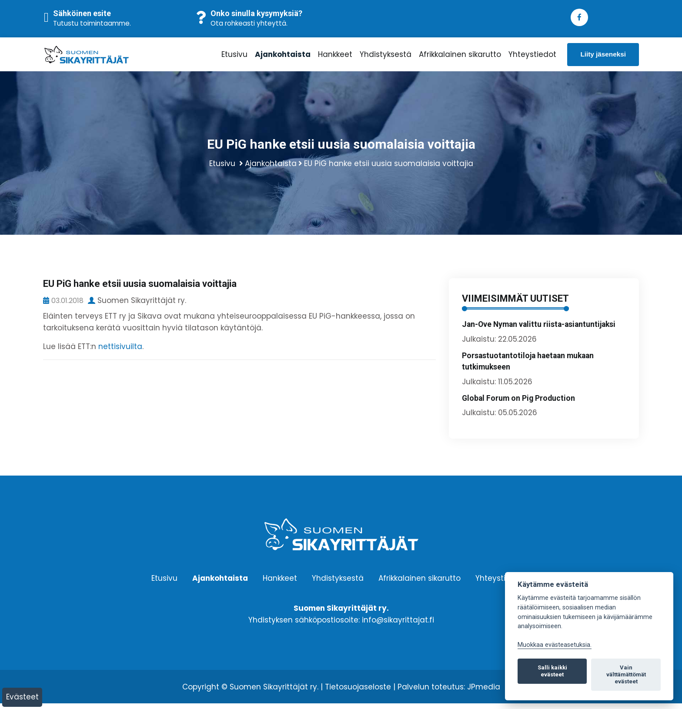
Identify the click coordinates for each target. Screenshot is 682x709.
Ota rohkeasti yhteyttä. (249, 23)
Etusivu (234, 57)
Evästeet (22, 697)
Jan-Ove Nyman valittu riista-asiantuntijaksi (538, 330)
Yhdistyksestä (385, 57)
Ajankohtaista (283, 57)
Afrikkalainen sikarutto (460, 57)
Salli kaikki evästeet (552, 671)
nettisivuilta (120, 352)
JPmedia (483, 692)
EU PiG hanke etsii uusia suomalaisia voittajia (388, 169)
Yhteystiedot (532, 57)
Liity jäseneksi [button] (603, 56)
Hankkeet (335, 57)
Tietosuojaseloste (358, 692)
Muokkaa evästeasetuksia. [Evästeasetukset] (555, 645)
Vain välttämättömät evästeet (626, 674)
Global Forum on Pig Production (518, 403)
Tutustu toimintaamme (91, 23)
